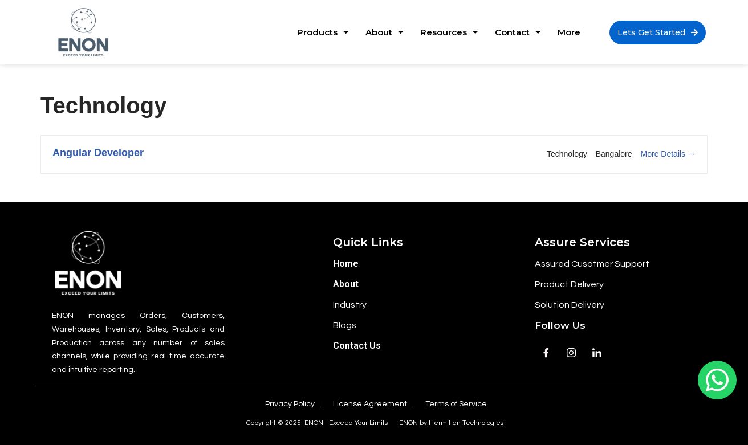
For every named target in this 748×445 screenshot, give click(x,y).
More (569, 32)
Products (322, 32)
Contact (517, 32)
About (384, 32)
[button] (657, 32)
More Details (668, 153)
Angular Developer (98, 152)
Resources (449, 32)
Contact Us (357, 345)
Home (346, 263)
